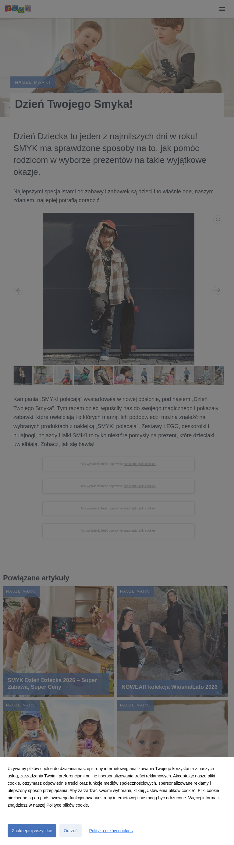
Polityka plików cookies (111, 830)
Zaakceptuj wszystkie (32, 830)
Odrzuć (70, 830)
